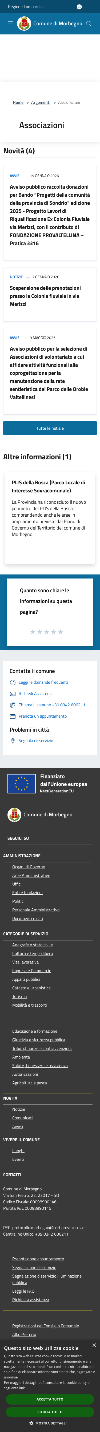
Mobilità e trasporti (29, 1005)
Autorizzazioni (25, 1074)
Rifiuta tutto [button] (50, 1412)
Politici (18, 901)
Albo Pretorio (24, 1334)
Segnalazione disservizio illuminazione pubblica (47, 1279)
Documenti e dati (27, 918)
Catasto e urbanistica (31, 988)
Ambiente (21, 1057)
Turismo (19, 996)
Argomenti (40, 102)
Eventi (18, 1159)
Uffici (17, 884)
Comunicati (22, 1117)
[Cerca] (89, 23)
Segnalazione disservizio (34, 1267)
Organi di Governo (28, 866)
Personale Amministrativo (35, 910)
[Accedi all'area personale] (79, 7)
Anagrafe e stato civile (32, 944)
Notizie (16, 277)
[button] (50, 1423)
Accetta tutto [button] (50, 1399)
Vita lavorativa (25, 962)
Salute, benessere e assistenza (40, 1065)
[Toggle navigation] (10, 23)
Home (18, 102)
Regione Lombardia (25, 6)
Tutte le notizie (50, 428)
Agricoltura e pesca (29, 1083)
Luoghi (18, 1150)
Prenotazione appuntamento (38, 1258)
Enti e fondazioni (27, 892)
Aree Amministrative (31, 875)
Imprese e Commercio (31, 970)
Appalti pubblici (26, 979)
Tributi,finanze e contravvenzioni (42, 1048)
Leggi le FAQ (23, 1291)
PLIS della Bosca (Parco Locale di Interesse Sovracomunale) (48, 486)
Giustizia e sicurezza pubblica (38, 1039)
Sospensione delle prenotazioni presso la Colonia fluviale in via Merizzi (45, 296)
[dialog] (50, 1386)
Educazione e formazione (34, 1031)
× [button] (94, 1345)
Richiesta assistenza (30, 1299)
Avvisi (15, 175)
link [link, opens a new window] (22, 1388)
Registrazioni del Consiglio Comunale (45, 1325)
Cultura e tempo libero (32, 953)
